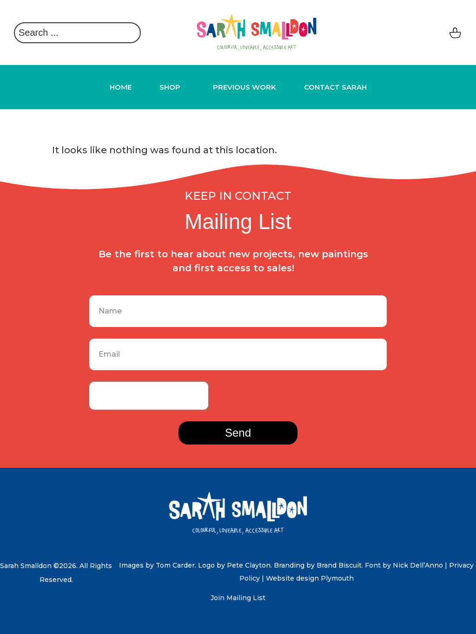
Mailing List (245, 598)
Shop (172, 87)
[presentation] (148, 396)
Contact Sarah (335, 87)
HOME (121, 87)
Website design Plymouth (310, 578)
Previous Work (244, 87)
